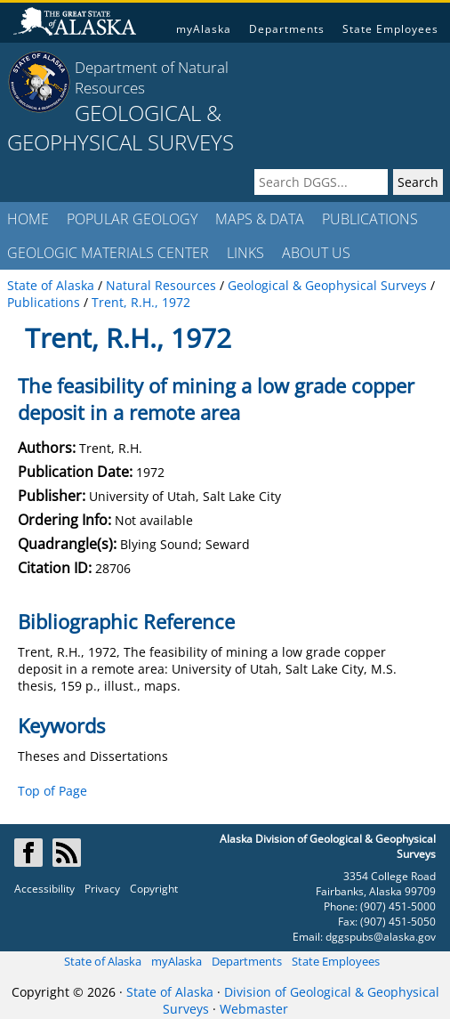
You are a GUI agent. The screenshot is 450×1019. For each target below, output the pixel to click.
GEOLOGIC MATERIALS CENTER (108, 253)
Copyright (154, 888)
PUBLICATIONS (370, 219)
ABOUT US (316, 253)
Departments (287, 28)
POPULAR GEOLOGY (132, 219)
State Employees (390, 28)
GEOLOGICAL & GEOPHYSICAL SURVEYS (120, 127)
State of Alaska (102, 961)
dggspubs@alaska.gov (380, 936)
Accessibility (44, 888)
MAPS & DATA (259, 219)
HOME (28, 219)
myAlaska (203, 28)
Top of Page (52, 790)
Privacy (102, 888)
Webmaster (254, 1008)
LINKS (245, 253)
